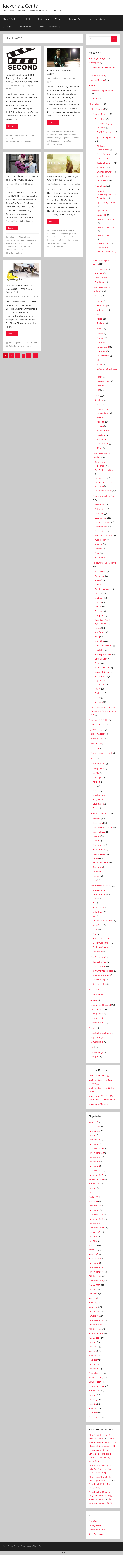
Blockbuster (11, 240)
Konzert (96, 782)
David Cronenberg (105, 154)
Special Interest (98, 1022)
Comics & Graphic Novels (102, 90)
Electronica (98, 845)
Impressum (27, 26)
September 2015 (96, 1280)
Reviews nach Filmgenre (104, 563)
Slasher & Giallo (102, 672)
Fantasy (98, 611)
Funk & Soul (98, 907)
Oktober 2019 (95, 1157)
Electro (96, 841)
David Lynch (102, 158)
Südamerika (102, 444)
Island (99, 360)
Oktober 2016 (95, 1223)
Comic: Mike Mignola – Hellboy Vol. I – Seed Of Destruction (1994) (102, 1442)
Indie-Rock (98, 912)
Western (99, 702)
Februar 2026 (95, 1126)
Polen (99, 377)
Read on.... (12, 126)
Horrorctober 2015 (105, 227)
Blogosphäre (76, 19)
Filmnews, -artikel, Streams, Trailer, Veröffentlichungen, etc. (104, 711)
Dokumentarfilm (102, 522)
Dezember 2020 (96, 1148)
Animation (99, 504)
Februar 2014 (95, 1364)
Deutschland (52, 237)
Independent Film (58, 141)
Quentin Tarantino (105, 172)
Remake (99, 548)
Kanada (100, 422)
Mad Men (99, 273)
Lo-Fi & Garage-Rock (102, 921)
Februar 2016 (95, 1258)
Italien (100, 364)
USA (69, 141)
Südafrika (101, 439)
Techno (96, 876)
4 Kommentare (57, 144)
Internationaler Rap (102, 975)
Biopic (98, 584)
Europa (68, 237)
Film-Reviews (70, 135)
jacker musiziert (98, 734)
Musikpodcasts (98, 1014)
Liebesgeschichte (103, 645)
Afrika (99, 405)
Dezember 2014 (96, 1320)
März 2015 (93, 1307)
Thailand (101, 323)
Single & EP (98, 799)
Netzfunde (94, 989)
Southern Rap (99, 980)
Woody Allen (103, 180)
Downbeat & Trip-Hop (103, 827)
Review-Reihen (100, 114)
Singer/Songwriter (101, 943)
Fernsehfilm (100, 531)
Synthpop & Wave (101, 947)
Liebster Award (98, 76)
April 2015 (93, 1302)
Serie (97, 553)
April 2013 (93, 1408)
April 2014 (93, 1355)
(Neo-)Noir (55, 131)
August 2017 (94, 1183)
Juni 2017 (93, 1192)
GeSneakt (101, 215)
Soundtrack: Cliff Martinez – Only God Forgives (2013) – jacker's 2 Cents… (101, 1496)
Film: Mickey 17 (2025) (99, 1075)
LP (94, 786)
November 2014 (96, 1324)
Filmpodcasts (29, 135)
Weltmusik (98, 951)
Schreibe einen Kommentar (20, 142)
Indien (100, 417)
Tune (95, 808)
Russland (101, 435)
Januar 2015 (94, 1316)
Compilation (98, 768)
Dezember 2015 (96, 1267)
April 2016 (93, 1250)
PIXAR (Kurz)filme (105, 132)
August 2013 (94, 1390)
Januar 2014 (94, 1368)
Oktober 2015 (95, 1276)
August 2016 (94, 1232)
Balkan (100, 333)
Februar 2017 (95, 1206)
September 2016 (96, 1227)
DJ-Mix (96, 773)
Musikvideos (99, 795)
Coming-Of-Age (102, 589)
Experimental (99, 849)
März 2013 (93, 1413)
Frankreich (102, 351)
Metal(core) (98, 925)
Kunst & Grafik (95, 743)
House (96, 858)
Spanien (100, 386)
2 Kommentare (57, 246)
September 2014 (96, 1333)
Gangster (64, 138)
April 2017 (93, 1197)
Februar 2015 (95, 1311)
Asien (97, 296)
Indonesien (102, 310)
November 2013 (96, 1377)
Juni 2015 (93, 1294)
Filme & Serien (11, 19)
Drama (60, 135)
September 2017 (96, 1179)
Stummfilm (100, 557)
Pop (94, 934)
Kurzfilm (99, 544)
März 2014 (93, 1360)
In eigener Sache (98, 19)
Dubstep (97, 836)
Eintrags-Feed (95, 1525)
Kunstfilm (99, 641)
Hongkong (102, 305)
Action (11, 237)
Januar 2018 (94, 1166)
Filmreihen (100, 119)
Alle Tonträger (97, 763)
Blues (95, 899)
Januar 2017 (94, 1210)
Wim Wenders (103, 176)
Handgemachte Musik (101, 885)
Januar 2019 (94, 1161)
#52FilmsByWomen (106, 202)
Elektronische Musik (100, 813)
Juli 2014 (93, 1342)
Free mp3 (97, 777)
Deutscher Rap (100, 962)
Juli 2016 (93, 1236)
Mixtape (96, 790)
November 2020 (96, 1153)
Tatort (97, 689)
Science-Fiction (12, 250)
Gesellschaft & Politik (99, 720)
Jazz (95, 916)
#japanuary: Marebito (98, 1104)
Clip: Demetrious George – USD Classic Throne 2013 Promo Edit (20, 289)
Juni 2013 (93, 1399)
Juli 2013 (93, 1395)
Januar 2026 (94, 1131)
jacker (8, 89)
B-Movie (75, 234)
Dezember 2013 (96, 1373)
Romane (95, 98)
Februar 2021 (95, 1139)
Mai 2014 (93, 1351)
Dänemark (102, 342)
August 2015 (94, 1285)
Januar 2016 (94, 1263)
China (99, 301)
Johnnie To (102, 167)
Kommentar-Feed (97, 1529)
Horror (53, 243)
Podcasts (43, 19)
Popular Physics (98, 1037)
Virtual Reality (97, 1042)
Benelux (101, 338)
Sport (35, 343)
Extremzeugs (97, 1052)
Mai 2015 (93, 1298)
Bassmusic (98, 823)
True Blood (100, 282)
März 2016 (93, 1254)
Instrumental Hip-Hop (103, 971)
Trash (97, 697)
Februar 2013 (95, 1417)
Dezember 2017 (96, 1170)
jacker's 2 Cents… (21, 6)
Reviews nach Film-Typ (103, 496)
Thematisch (100, 186)
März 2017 (93, 1201)
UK (98, 390)
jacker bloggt (97, 729)
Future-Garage (100, 854)
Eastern (98, 602)
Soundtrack (98, 804)
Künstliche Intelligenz (101, 1033)
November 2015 (96, 1272)
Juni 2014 (93, 1346)
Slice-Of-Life (101, 676)
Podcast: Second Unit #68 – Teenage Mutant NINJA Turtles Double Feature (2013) (22, 78)
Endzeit (62, 237)
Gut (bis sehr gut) (24, 247)
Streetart (95, 749)
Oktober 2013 (95, 1382)
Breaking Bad (101, 269)
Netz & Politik (97, 1018)
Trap (95, 880)
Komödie (99, 632)
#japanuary (102, 210)
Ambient (97, 818)
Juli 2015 (93, 1289)
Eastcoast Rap (99, 966)
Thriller (98, 693)
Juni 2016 (93, 1241)
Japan (99, 314)
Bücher (59, 19)
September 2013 (96, 1386)
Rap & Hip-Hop (98, 957)
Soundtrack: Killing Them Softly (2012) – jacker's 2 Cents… (100, 1454)
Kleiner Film (100, 540)
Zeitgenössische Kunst (101, 753)
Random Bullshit (98, 994)
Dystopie (20, 240)
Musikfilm (99, 650)
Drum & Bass (99, 832)
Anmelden (94, 1521)
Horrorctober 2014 (105, 219)
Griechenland (103, 356)
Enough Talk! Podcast (101, 1005)
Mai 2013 (93, 1404)
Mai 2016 (93, 1245)
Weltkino (99, 400)
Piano (95, 929)
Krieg (97, 637)
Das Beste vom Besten (105, 470)
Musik (29, 19)
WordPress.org (96, 1534)
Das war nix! (100, 478)
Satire (97, 663)
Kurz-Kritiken (103, 243)
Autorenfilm (52, 135)
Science (92, 1028)
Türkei (100, 448)
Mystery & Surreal (103, 654)
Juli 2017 (93, 1188)
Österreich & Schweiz (107, 369)
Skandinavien (103, 381)
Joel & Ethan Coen (105, 163)
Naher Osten (103, 430)
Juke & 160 (98, 867)
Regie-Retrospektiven (105, 137)
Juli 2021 (93, 1135)
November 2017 (96, 1175)
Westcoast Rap (100, 984)
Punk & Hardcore (101, 938)
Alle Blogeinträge (16, 135)
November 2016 (96, 1219)
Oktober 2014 (95, 1329)
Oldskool (97, 871)
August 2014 (94, 1338)
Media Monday (98, 80)
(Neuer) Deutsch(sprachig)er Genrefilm (106, 194)
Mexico (100, 426)
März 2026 (93, 1122)
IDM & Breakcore (100, 862)
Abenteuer (100, 576)
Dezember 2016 (96, 1214)
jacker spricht (97, 738)
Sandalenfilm (101, 659)
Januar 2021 (94, 1144)
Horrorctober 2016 (105, 235)
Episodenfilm (101, 526)
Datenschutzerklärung (49, 26)
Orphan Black (101, 278)
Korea (99, 319)
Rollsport (28, 343)
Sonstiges (9, 26)
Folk (95, 903)
